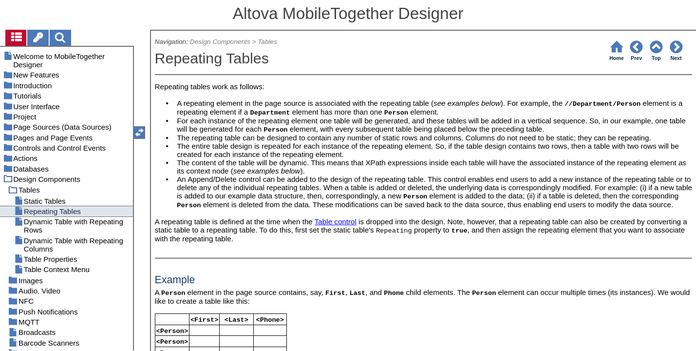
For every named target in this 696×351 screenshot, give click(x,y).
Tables (267, 41)
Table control (336, 221)
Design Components (220, 41)
